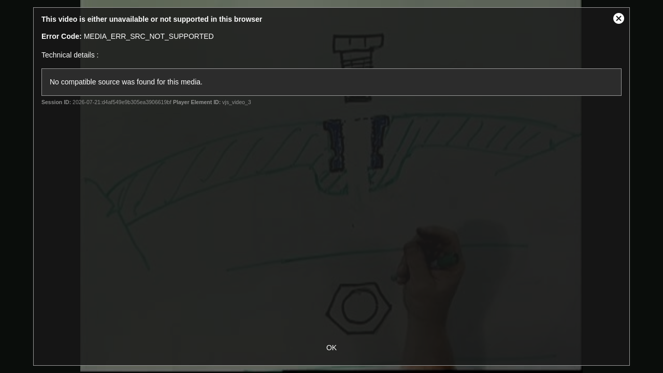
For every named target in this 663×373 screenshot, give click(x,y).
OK (331, 347)
